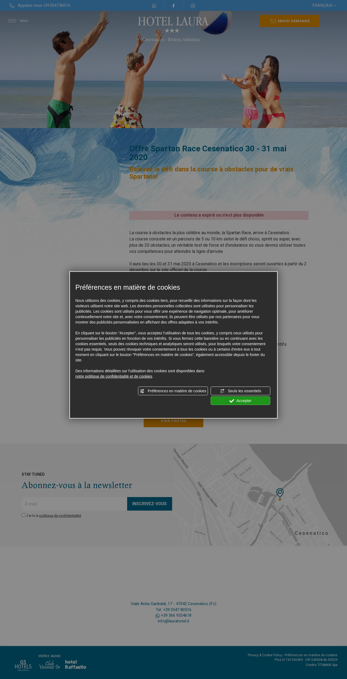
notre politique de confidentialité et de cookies (113, 376)
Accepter (240, 401)
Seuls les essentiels (240, 391)
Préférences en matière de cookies (173, 391)
